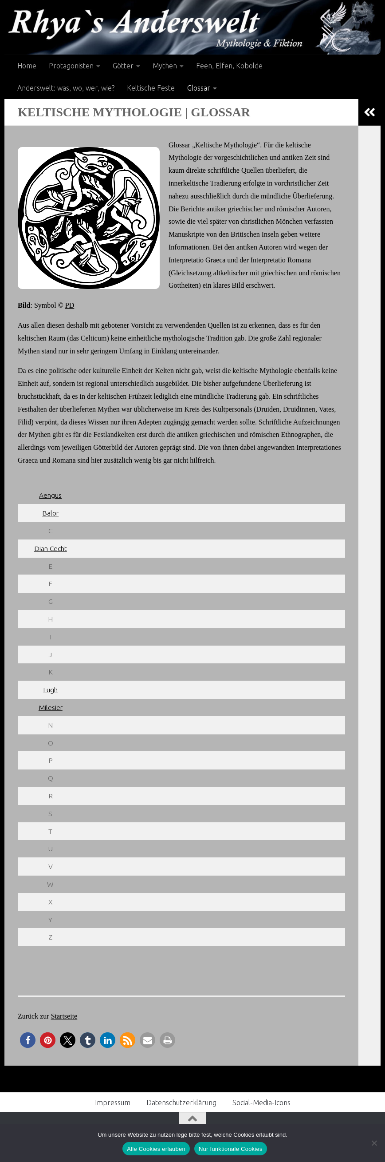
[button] (27, 1040)
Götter (123, 66)
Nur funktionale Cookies (231, 1149)
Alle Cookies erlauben (156, 1149)
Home (26, 66)
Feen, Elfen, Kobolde (229, 66)
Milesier (51, 707)
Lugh (50, 690)
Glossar (198, 88)
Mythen (165, 66)
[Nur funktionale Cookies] (373, 1142)
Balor (50, 513)
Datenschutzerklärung (181, 1102)
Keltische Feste (151, 88)
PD (69, 305)
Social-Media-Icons (261, 1102)
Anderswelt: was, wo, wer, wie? (65, 88)
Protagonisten (71, 66)
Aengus (50, 495)
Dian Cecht (50, 548)
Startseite (64, 1016)
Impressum (112, 1102)
